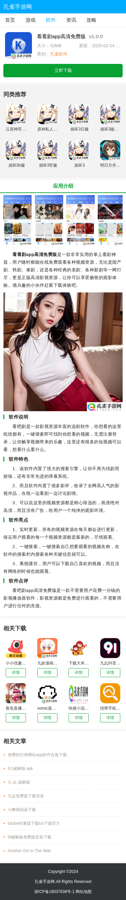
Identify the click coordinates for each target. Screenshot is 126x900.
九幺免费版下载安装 (26, 796)
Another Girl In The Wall (29, 850)
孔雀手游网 (17, 7)
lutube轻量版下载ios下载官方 (34, 823)
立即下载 (63, 70)
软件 (51, 20)
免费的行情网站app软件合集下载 (37, 754)
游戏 (31, 20)
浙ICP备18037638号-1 (55, 891)
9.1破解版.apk (20, 768)
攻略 (91, 20)
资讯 (71, 20)
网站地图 (84, 891)
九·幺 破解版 (19, 782)
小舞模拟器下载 (22, 809)
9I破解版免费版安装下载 (29, 837)
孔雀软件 (59, 54)
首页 (10, 20)
